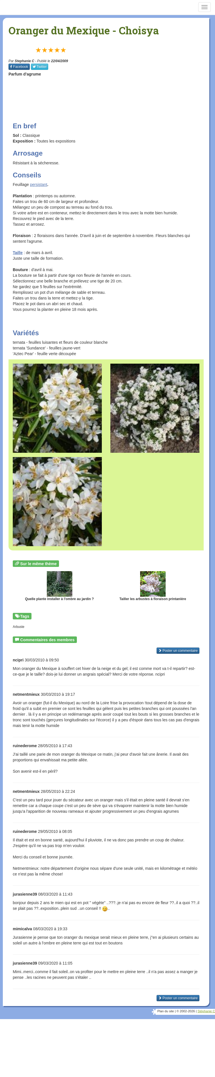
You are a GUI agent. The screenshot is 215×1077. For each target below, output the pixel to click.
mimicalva (22, 929)
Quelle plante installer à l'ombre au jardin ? (59, 586)
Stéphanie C (206, 1011)
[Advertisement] (112, 94)
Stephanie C (24, 61)
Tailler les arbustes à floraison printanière (152, 586)
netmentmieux (26, 694)
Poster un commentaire (178, 651)
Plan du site (165, 1011)
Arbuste (18, 627)
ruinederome (25, 745)
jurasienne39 (25, 894)
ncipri (18, 660)
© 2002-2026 (185, 1011)
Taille (18, 252)
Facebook (19, 67)
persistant (38, 184)
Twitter (40, 67)
